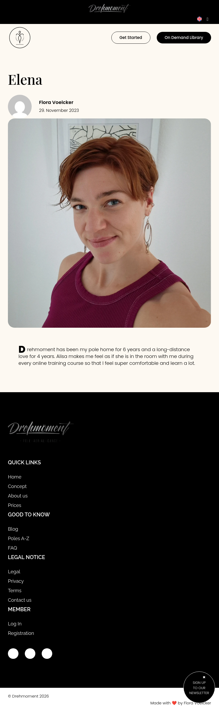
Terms (14, 590)
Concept (17, 486)
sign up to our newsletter (199, 687)
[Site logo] (41, 432)
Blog (13, 529)
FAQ (12, 548)
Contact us (19, 600)
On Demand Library (184, 37)
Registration (21, 633)
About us (18, 496)
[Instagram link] (30, 653)
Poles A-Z (18, 538)
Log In (15, 623)
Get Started (131, 37)
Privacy (16, 581)
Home (14, 477)
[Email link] (47, 653)
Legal (14, 571)
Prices (14, 505)
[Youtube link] (13, 653)
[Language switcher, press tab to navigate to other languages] (202, 19)
